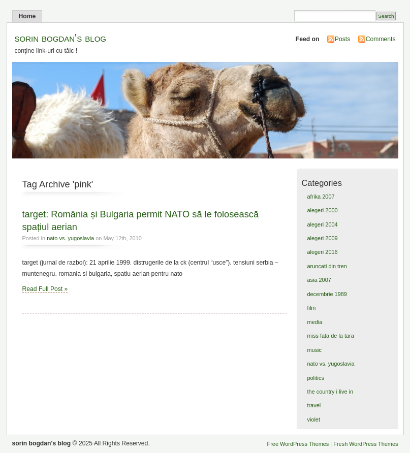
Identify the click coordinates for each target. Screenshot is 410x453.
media (314, 322)
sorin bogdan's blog (61, 37)
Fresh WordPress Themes (365, 444)
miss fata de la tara (330, 336)
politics (315, 378)
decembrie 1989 (326, 294)
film (311, 308)
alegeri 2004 (322, 224)
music (314, 350)
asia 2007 (319, 280)
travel (314, 405)
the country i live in (330, 392)
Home (27, 16)
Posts (342, 39)
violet (313, 419)
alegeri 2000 (322, 210)
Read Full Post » (45, 289)
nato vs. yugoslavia (70, 238)
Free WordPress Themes (298, 444)
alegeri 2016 (322, 252)
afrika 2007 (320, 196)
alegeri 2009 (322, 238)
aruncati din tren (326, 266)
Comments (381, 39)
